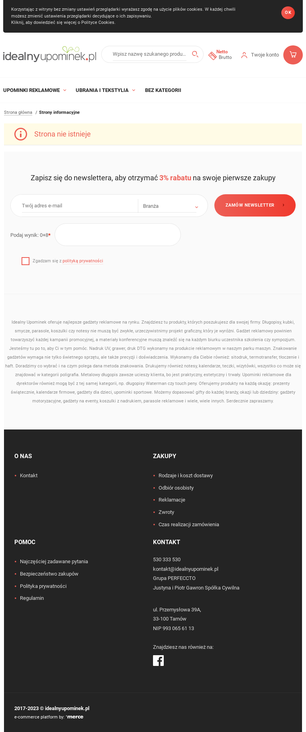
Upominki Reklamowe (34, 90)
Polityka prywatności (43, 586)
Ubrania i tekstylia (105, 90)
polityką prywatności (83, 261)
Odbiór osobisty (176, 488)
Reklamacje (172, 500)
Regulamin (32, 598)
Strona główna (18, 112)
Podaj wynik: (30, 235)
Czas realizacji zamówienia (189, 524)
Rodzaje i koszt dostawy (186, 475)
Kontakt (28, 475)
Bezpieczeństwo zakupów (49, 574)
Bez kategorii (163, 90)
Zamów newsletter (250, 205)
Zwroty (166, 512)
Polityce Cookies (97, 22)
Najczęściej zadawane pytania (54, 561)
